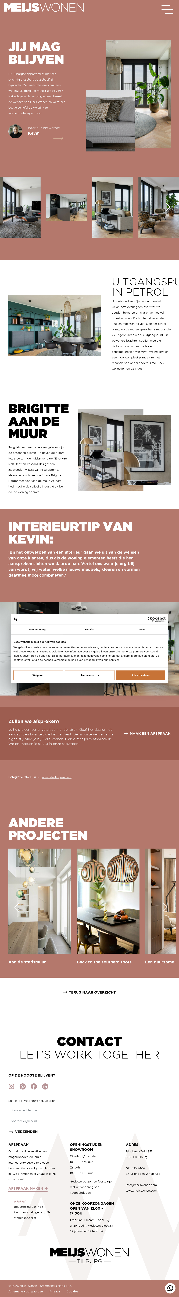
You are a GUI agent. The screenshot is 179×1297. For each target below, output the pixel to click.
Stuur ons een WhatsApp (143, 1173)
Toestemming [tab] (37, 629)
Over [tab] (142, 629)
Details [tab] (89, 629)
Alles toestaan (141, 675)
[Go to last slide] (17, 907)
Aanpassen (90, 675)
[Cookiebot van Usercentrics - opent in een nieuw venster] (150, 619)
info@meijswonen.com (141, 1185)
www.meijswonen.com (141, 1190)
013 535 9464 (135, 1168)
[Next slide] (168, 207)
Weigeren (38, 675)
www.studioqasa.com (56, 777)
